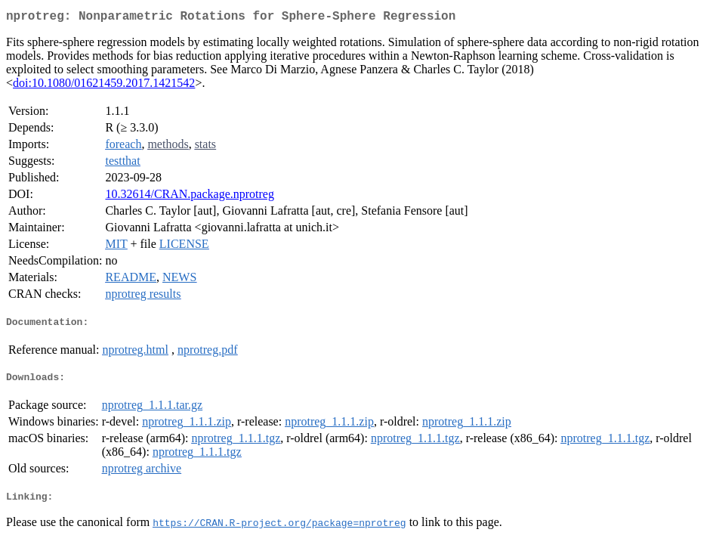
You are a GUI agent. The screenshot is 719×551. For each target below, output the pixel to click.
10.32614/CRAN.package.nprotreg (189, 196)
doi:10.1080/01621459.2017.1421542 (104, 85)
